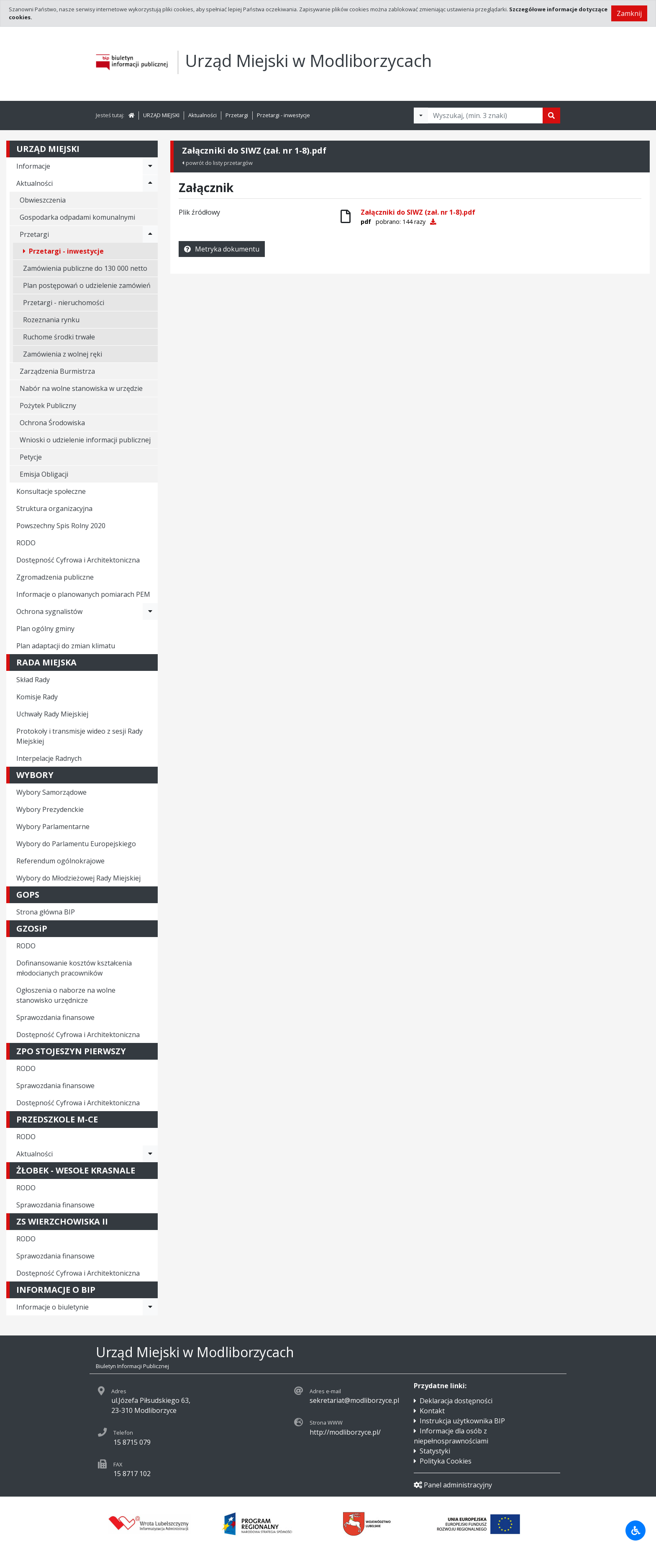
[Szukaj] (551, 115)
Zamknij (629, 13)
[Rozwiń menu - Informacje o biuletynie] (150, 1307)
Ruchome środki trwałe (59, 337)
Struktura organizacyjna (54, 508)
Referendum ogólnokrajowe (60, 860)
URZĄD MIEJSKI (161, 115)
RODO (26, 542)
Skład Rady (33, 679)
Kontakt (432, 1410)
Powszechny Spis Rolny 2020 (60, 525)
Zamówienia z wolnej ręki (62, 354)
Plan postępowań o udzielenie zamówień (87, 285)
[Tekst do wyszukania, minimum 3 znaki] (485, 115)
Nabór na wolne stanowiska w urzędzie (81, 388)
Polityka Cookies (446, 1461)
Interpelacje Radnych (49, 758)
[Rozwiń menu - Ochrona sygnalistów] (150, 611)
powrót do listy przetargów (217, 163)
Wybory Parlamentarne (53, 826)
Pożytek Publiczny (48, 405)
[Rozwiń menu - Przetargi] (150, 234)
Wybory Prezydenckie (50, 809)
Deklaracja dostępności (456, 1400)
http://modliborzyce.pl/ (345, 1432)
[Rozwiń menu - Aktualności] (150, 183)
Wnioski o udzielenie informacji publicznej (85, 439)
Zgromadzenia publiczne (55, 577)
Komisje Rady (37, 696)
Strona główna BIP (45, 912)
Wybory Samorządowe (51, 792)
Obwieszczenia (43, 200)
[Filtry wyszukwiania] (421, 115)
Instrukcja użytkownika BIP (462, 1420)
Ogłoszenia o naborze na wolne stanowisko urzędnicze (65, 995)
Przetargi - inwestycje (283, 115)
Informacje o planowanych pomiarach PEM (83, 594)
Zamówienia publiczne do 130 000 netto (85, 268)
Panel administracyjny (453, 1484)
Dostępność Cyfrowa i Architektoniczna (78, 560)
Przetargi (237, 115)
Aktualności (202, 115)
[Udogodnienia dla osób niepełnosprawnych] (635, 1530)
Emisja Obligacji (44, 474)
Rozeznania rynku (51, 319)
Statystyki (435, 1451)
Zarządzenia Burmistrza (57, 371)
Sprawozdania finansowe (55, 1017)
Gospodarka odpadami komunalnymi (77, 217)
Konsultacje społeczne (51, 491)
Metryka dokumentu (221, 249)
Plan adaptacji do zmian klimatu (65, 645)
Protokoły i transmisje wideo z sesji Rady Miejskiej (79, 736)
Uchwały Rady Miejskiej (52, 714)
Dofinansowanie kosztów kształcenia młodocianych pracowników (74, 968)
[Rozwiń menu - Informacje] (150, 166)
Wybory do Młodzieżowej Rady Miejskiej (78, 878)
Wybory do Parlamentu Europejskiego (76, 843)
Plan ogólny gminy (45, 628)
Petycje (31, 457)
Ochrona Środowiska (52, 422)
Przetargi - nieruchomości (63, 302)
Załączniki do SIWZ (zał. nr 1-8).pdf (418, 212)
